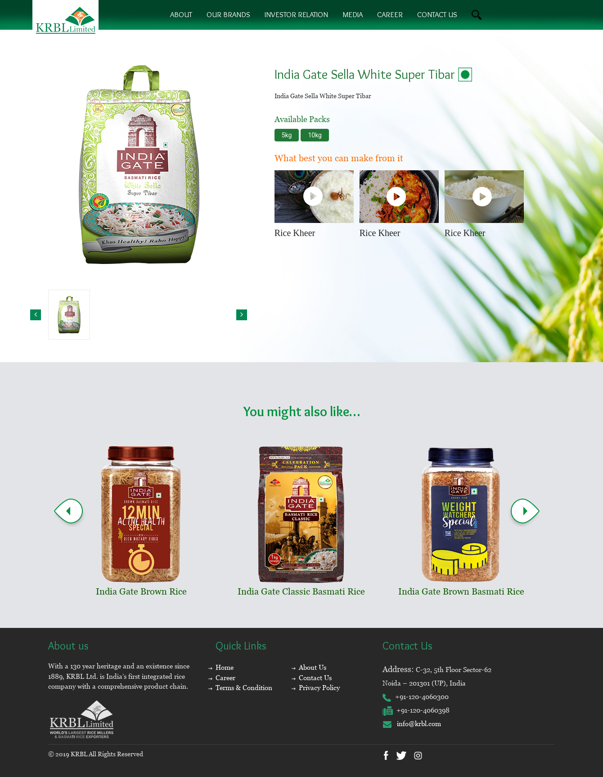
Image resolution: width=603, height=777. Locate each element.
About (181, 14)
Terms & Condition (244, 687)
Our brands (228, 14)
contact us (437, 14)
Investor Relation (296, 14)
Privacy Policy (319, 687)
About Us (312, 667)
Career (390, 14)
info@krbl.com (411, 723)
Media (352, 14)
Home (225, 667)
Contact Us (315, 678)
